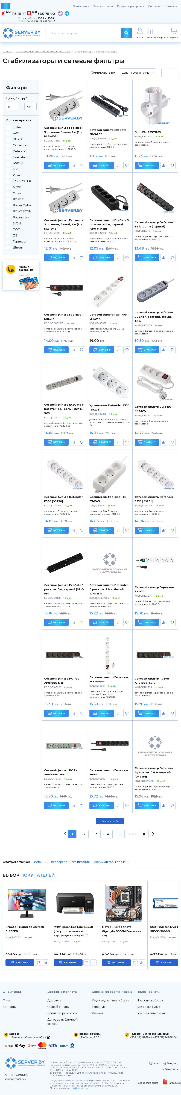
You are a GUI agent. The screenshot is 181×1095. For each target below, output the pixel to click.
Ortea (17, 193)
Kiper (16, 175)
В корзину (56, 165)
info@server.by (79, 1088)
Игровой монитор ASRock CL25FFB (24, 929)
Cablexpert (21, 145)
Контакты (171, 6)
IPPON (18, 163)
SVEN (17, 223)
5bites (17, 127)
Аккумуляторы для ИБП (112, 862)
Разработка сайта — (149, 1082)
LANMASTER (22, 181)
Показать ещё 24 (110, 821)
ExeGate (19, 157)
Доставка (154, 6)
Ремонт (97, 1013)
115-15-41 (19, 13)
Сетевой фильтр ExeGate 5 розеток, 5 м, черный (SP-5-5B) (64, 589)
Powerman (21, 217)
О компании (81, 6)
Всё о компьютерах (151, 1013)
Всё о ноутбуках (148, 1007)
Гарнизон (20, 241)
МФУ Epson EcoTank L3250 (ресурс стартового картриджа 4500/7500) (73, 931)
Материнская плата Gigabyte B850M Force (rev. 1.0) (122, 931)
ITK (15, 169)
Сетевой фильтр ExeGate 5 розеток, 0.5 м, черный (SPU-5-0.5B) (109, 224)
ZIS (15, 235)
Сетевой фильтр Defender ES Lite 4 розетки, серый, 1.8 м (154, 317)
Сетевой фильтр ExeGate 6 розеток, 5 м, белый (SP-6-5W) (64, 409)
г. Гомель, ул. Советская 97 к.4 (37, 20)
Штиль (18, 247)
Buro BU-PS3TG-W (148, 132)
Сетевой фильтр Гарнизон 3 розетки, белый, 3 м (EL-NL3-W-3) (63, 224)
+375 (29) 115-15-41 (141, 1037)
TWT (16, 229)
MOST (17, 187)
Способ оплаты (58, 1007)
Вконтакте (170, 1069)
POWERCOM (22, 211)
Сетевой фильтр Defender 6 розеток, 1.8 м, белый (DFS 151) (108, 589)
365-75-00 (46, 13)
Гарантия (99, 1007)
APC (16, 133)
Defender (20, 151)
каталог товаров (6, 6)
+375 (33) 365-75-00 (165, 1037)
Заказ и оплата (103, 6)
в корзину (22, 962)
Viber (154, 1063)
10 (144, 834)
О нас (7, 1000)
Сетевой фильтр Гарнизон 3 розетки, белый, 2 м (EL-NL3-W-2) (63, 132)
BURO (17, 139)
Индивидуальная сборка (111, 1000)
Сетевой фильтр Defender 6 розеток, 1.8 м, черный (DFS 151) (154, 772)
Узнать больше (27, 275)
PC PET (18, 199)
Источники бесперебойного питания (62, 862)
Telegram (170, 1063)
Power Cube (22, 205)
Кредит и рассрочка (130, 6)
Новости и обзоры (150, 1000)
